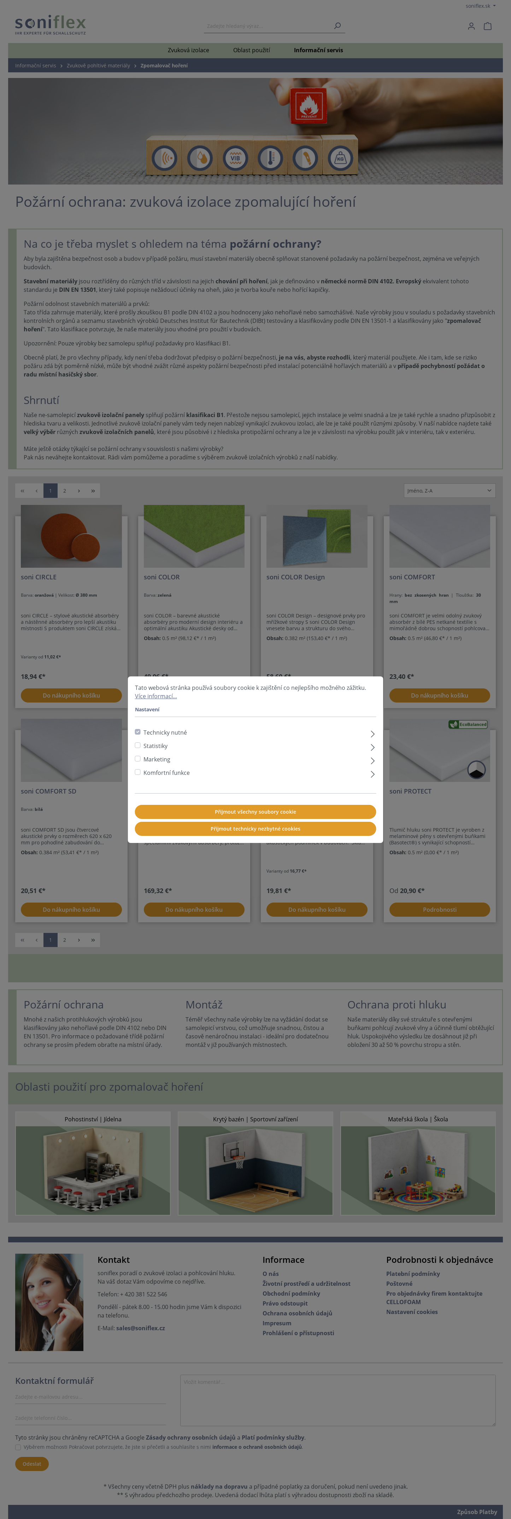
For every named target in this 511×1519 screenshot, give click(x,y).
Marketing (156, 759)
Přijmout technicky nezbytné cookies (255, 828)
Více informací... (156, 696)
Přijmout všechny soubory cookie (255, 811)
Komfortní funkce (166, 773)
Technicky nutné (165, 732)
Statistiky (155, 746)
